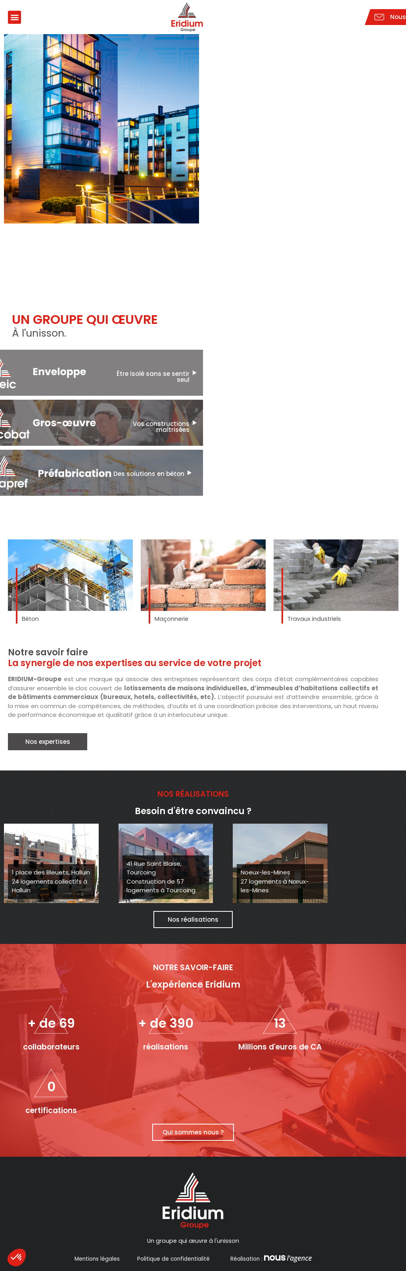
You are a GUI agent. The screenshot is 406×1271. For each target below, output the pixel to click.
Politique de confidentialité (173, 1259)
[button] (14, 17)
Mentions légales (97, 1259)
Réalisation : (270, 1259)
